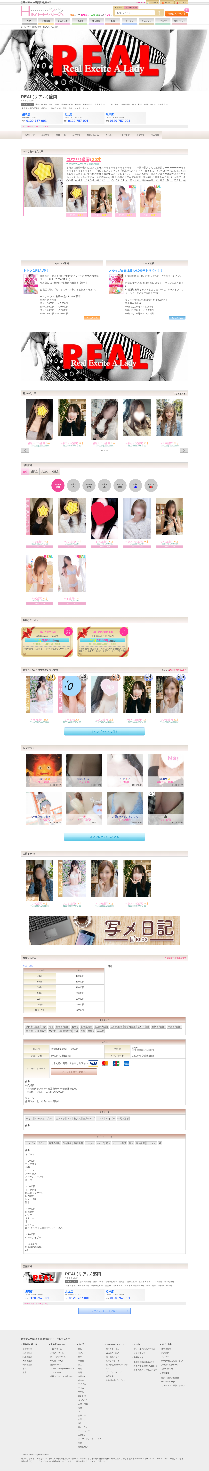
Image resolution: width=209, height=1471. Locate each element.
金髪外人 (82, 1435)
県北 (24, 1368)
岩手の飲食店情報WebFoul (145, 1366)
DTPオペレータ (168, 1381)
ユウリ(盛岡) (83, 159)
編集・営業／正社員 (170, 1378)
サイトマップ (139, 1353)
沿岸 (24, 1372)
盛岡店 (34, 471)
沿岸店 (55, 471)
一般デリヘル (56, 1349)
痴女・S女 (82, 1427)
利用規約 (165, 1353)
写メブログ (111, 1368)
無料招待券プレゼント (115, 1380)
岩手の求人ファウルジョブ (145, 1370)
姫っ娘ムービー (113, 1357)
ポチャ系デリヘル (58, 1357)
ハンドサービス (57, 1372)
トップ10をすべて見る (104, 731)
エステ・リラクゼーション (62, 1368)
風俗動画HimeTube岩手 (144, 1362)
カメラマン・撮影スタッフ (173, 1385)
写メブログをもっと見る (104, 836)
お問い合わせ (167, 1368)
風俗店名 (118, 7)
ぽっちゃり (83, 1400)
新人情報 (96, 21)
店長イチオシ (180, 21)
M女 (80, 1423)
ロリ (80, 1357)
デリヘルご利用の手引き (144, 1349)
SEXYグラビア (112, 1353)
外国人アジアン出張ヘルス (62, 1376)
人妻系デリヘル (57, 1353)
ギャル (81, 1380)
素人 (80, 1365)
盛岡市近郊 (27, 1349)
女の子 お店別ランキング (117, 1365)
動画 (113, 21)
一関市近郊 (27, 1365)
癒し (80, 1349)
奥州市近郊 (27, 1361)
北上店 (44, 471)
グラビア (163, 21)
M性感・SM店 (56, 1361)
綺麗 (80, 1368)
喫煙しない (83, 1447)
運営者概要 (166, 1349)
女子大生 (82, 1415)
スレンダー (83, 1396)
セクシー (82, 1353)
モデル (81, 1392)
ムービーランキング (114, 1361)
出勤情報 (46, 21)
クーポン (129, 21)
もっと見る (92, 317)
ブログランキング (113, 1372)
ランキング (146, 21)
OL (79, 1411)
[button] (102, 450)
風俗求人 (167, 2)
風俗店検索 (36, 27)
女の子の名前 (131, 7)
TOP (29, 21)
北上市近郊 (27, 1357)
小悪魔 (81, 1361)
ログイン (181, 2)
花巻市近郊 (27, 1353)
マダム (81, 1388)
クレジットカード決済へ (74, 1072)
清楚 (80, 1372)
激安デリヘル (56, 1365)
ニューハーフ (84, 1431)
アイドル (82, 1384)
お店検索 (79, 21)
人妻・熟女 (83, 1404)
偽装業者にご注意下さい (172, 1361)
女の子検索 (63, 21)
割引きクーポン (113, 1349)
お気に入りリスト (178, 13)
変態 (80, 1443)
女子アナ (82, 1419)
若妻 (80, 1408)
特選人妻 (110, 1376)
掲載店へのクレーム (170, 1365)
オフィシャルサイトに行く (104, 1311)
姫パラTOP (25, 27)
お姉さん (82, 1376)
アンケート (166, 1357)
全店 (25, 471)
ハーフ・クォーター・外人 (90, 1439)
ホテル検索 (152, 2)
